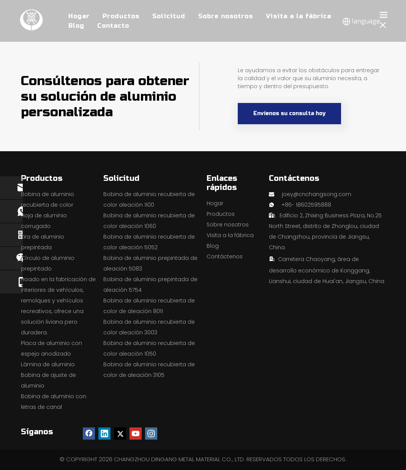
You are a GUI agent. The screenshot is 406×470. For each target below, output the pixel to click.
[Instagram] (151, 433)
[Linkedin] (104, 433)
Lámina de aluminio (48, 364)
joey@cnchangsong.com (316, 194)
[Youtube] (136, 433)
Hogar (215, 203)
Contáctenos (225, 256)
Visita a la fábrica (230, 235)
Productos (221, 214)
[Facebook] (89, 433)
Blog (76, 25)
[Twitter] (120, 433)
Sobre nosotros (228, 224)
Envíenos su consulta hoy (289, 113)
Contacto (113, 25)
